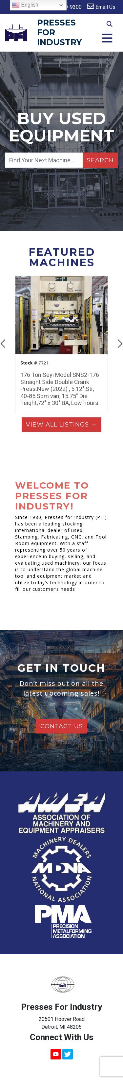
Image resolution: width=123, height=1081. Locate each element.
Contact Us (61, 726)
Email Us (101, 6)
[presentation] (3, 344)
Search (100, 160)
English (25, 5)
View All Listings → (61, 424)
